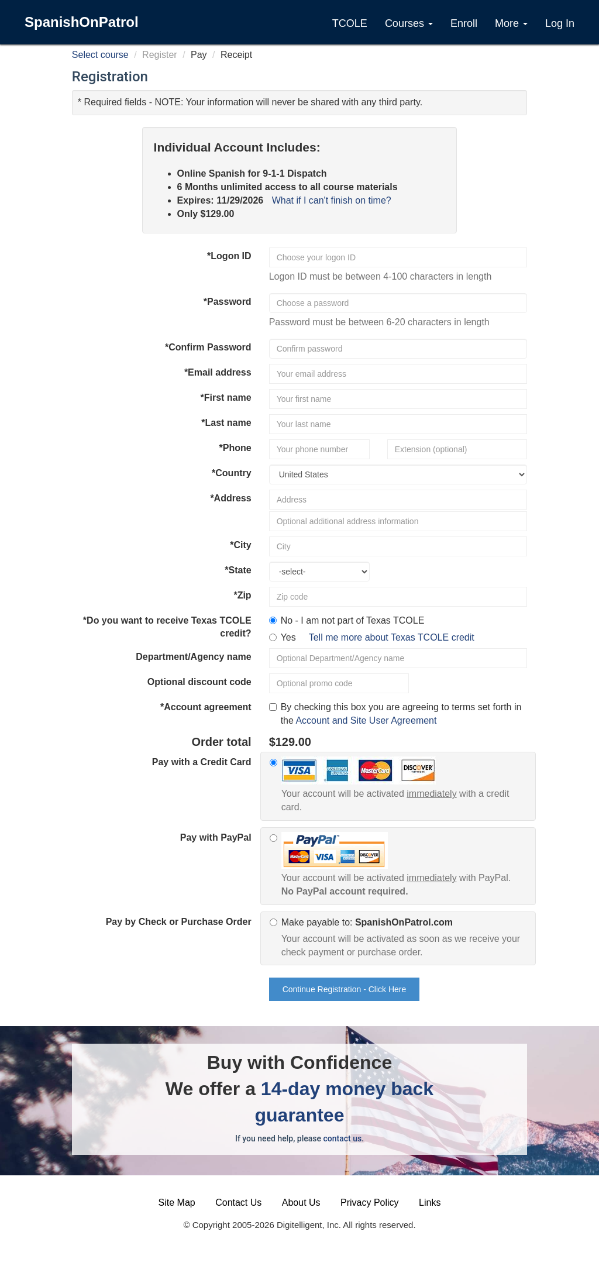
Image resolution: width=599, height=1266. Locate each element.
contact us (342, 1138)
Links (429, 1202)
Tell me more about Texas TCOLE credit (391, 637)
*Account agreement (206, 707)
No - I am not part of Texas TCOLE (353, 620)
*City (240, 545)
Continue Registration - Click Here (345, 989)
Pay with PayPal (216, 837)
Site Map (177, 1202)
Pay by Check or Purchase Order (179, 922)
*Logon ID (229, 256)
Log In (559, 23)
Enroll (463, 23)
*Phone (235, 448)
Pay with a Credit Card (202, 762)
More (511, 23)
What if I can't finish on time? (331, 200)
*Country (232, 473)
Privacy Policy (369, 1202)
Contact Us (238, 1202)
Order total (221, 741)
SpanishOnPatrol (82, 22)
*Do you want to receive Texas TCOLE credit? (167, 627)
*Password (228, 302)
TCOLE (349, 23)
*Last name (226, 423)
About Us (301, 1202)
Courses (409, 23)
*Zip (242, 595)
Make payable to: (404, 938)
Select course (100, 55)
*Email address (218, 372)
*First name (225, 397)
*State (238, 570)
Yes (377, 637)
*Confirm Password (208, 347)
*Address (230, 498)
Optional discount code (199, 682)
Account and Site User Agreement (365, 720)
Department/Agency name (193, 657)
